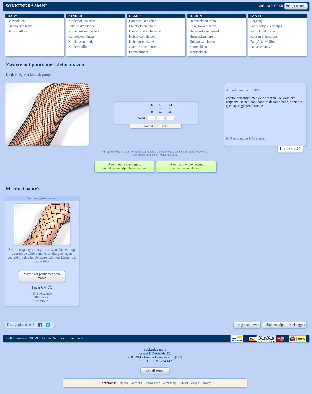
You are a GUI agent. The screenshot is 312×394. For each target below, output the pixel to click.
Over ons (136, 382)
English (123, 382)
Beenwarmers (138, 52)
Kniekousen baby (20, 26)
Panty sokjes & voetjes (266, 26)
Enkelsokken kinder (82, 26)
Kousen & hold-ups (263, 36)
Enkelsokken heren (203, 26)
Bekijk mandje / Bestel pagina (284, 325)
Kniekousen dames (142, 41)
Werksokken (198, 52)
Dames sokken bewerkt (145, 31)
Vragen (194, 382)
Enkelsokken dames (143, 26)
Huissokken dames (142, 36)
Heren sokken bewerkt (205, 31)
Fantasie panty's (261, 47)
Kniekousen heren (202, 41)
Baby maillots (17, 31)
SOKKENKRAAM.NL (27, 5)
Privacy (206, 382)
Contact (183, 382)
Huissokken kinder (81, 36)
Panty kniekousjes (262, 31)
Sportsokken (198, 47)
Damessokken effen (142, 21)
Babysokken (16, 21)
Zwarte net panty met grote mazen (42, 276)
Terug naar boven (247, 325)
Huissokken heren (202, 36)
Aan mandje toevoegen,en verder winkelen (186, 166)
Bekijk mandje (296, 6)
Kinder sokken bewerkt (84, 31)
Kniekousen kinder (81, 41)
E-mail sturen (155, 370)
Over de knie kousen (143, 47)
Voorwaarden (152, 382)
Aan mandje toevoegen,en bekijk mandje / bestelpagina (125, 166)
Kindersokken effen (82, 21)
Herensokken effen (203, 21)
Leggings (256, 21)
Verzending (169, 382)
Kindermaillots (78, 47)
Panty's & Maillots (263, 41)
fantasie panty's (41, 74)
